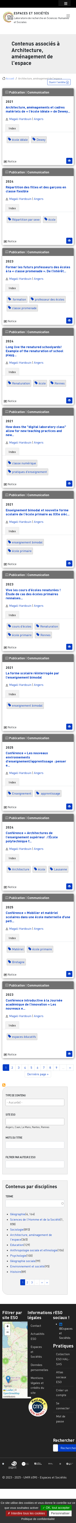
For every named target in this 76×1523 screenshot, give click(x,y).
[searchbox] (33, 1102)
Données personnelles (39, 1367)
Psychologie (18, 1255)
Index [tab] (12, 128)
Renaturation (21, 383)
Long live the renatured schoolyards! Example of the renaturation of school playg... (34, 351)
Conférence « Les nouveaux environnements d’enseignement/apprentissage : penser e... (36, 759)
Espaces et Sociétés (31, 13)
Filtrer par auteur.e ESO (20, 1157)
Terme (9, 1196)
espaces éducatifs (24, 1037)
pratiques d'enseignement (29, 472)
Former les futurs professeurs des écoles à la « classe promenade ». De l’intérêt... (38, 269)
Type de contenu (16, 1095)
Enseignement (21, 793)
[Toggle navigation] (8, 29)
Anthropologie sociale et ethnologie (33, 1250)
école (52, 219)
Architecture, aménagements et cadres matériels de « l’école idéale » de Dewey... (38, 109)
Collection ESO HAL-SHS (63, 1359)
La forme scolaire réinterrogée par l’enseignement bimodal (32, 675)
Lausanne (60, 869)
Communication (38, 92)
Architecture (20, 869)
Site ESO (10, 1114)
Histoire (15, 1272)
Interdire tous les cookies (26, 1513)
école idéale (20, 140)
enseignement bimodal (27, 542)
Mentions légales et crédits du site (37, 1385)
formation (19, 299)
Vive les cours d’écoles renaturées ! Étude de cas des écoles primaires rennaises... (33, 594)
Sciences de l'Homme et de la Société (35, 1219)
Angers (38, 119)
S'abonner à (3, 1085)
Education (17, 1245)
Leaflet (8, 1390)
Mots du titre (14, 1137)
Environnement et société (27, 1266)
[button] (68, 16)
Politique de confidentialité (38, 1519)
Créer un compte (62, 1392)
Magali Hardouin (18, 119)
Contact (36, 1326)
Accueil (10, 78)
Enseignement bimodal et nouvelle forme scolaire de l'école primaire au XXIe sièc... (37, 512)
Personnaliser (60, 1513)
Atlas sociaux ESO (61, 1377)
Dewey (41, 140)
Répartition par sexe (26, 219)
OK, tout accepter (56, 1507)
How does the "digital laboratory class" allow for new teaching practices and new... (36, 431)
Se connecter (63, 1405)
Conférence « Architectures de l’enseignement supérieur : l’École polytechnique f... (32, 837)
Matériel (18, 949)
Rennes (60, 383)
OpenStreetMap (11, 1393)
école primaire (22, 551)
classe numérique (24, 463)
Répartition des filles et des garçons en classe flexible (36, 189)
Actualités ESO (37, 1336)
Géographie (17, 1214)
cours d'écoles (21, 626)
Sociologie (17, 1229)
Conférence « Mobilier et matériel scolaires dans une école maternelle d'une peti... (38, 916)
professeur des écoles (49, 299)
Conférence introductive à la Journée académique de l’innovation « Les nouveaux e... (34, 1004)
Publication (15, 92)
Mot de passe (60, 1418)
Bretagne (18, 962)
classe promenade (24, 308)
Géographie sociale (22, 1261)
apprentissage (50, 793)
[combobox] (35, 1102)
